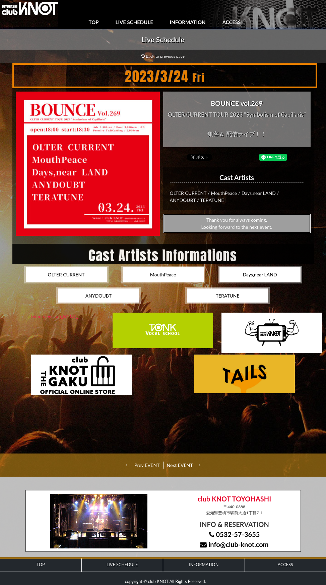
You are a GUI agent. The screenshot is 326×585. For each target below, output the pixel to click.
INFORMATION (188, 22)
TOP (94, 22)
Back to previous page (163, 56)
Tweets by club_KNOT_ (54, 316)
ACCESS (231, 22)
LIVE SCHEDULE (134, 22)
